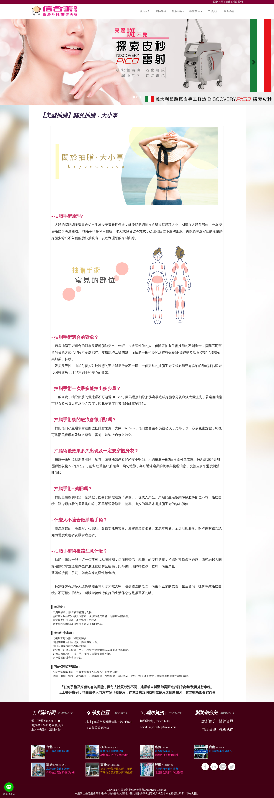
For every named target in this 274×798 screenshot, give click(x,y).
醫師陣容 (161, 11)
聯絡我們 (237, 1)
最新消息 (229, 11)
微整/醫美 (195, 11)
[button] (20, 62)
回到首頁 (218, 1)
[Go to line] (9, 787)
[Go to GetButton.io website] (9, 794)
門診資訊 (213, 11)
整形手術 (178, 11)
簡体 (228, 1)
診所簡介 (145, 11)
